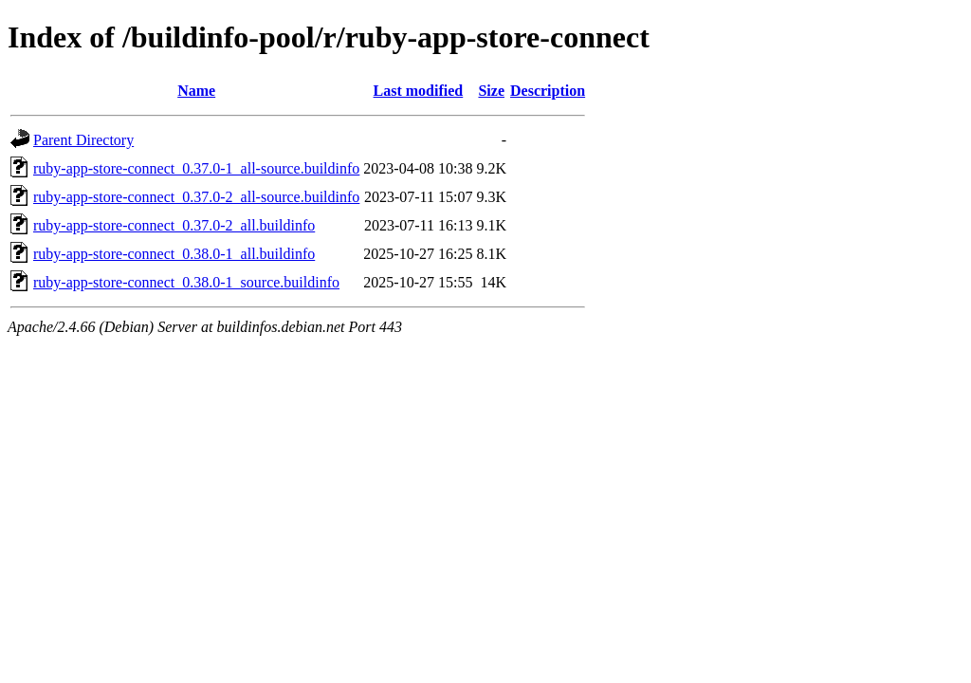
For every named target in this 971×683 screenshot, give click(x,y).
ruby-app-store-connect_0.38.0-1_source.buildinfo (186, 282)
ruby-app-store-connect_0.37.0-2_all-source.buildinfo (196, 197)
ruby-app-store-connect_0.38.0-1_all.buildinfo (174, 254)
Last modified (419, 91)
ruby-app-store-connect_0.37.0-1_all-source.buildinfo (196, 168)
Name (196, 91)
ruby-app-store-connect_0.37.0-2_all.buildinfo (174, 225)
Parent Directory (83, 140)
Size (491, 91)
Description (547, 91)
